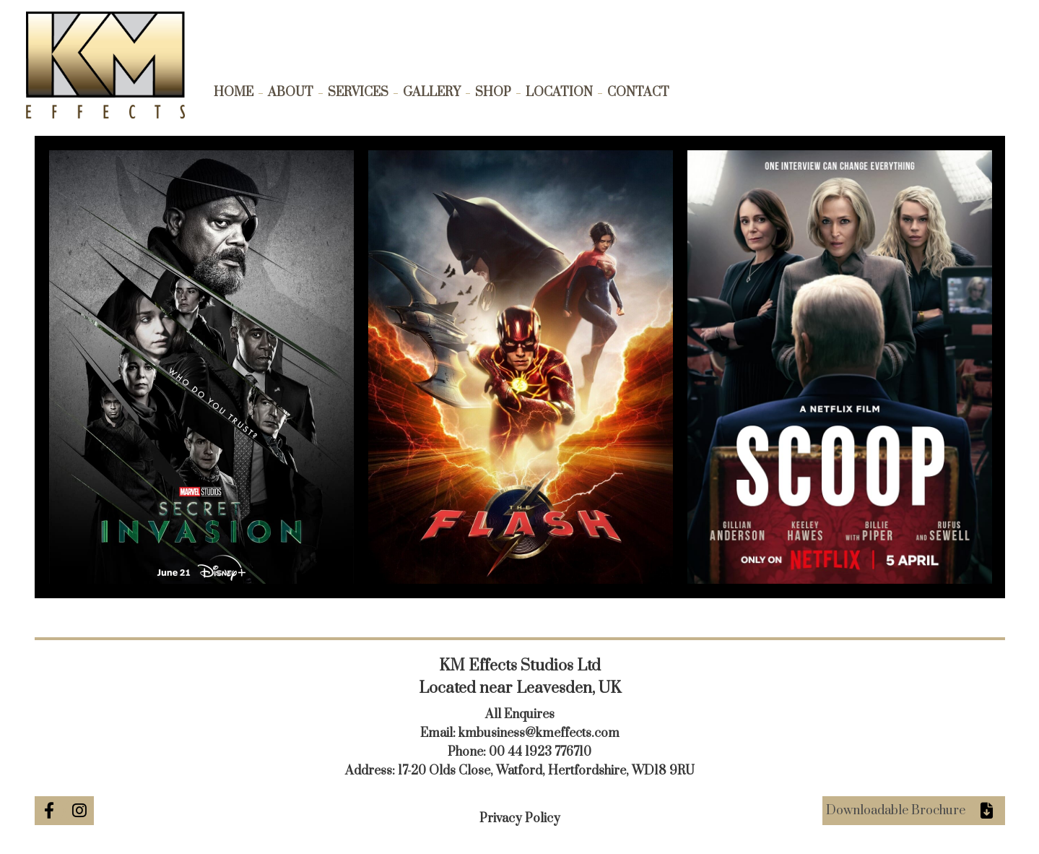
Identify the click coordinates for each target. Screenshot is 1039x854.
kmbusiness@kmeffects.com (539, 733)
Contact (638, 92)
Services (358, 92)
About (290, 92)
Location (559, 92)
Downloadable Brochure (895, 811)
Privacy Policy (519, 819)
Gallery (432, 92)
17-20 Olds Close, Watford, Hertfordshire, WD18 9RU (546, 771)
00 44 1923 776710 (540, 752)
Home (233, 92)
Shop (493, 92)
